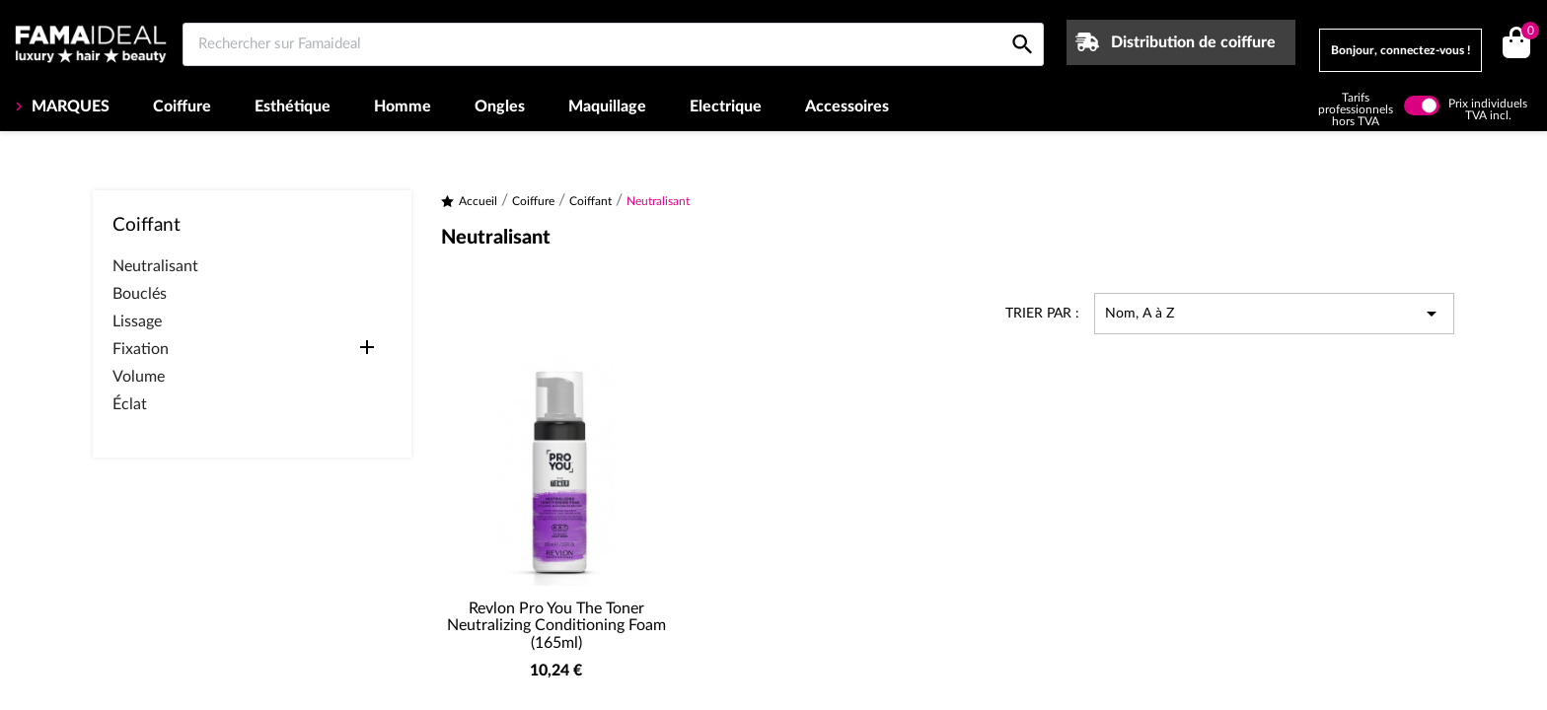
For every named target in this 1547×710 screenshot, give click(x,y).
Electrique (726, 106)
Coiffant (146, 225)
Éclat (129, 404)
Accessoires (847, 106)
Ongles (500, 106)
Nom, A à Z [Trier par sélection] (1274, 313)
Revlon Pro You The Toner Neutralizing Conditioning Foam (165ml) (556, 626)
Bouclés (139, 294)
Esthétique (293, 106)
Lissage (137, 321)
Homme (402, 106)
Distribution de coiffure (1193, 42)
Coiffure (182, 106)
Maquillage (607, 106)
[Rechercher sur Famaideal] (613, 44)
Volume (138, 377)
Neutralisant (155, 266)
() (1526, 33)
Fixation (140, 349)
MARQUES (69, 106)
